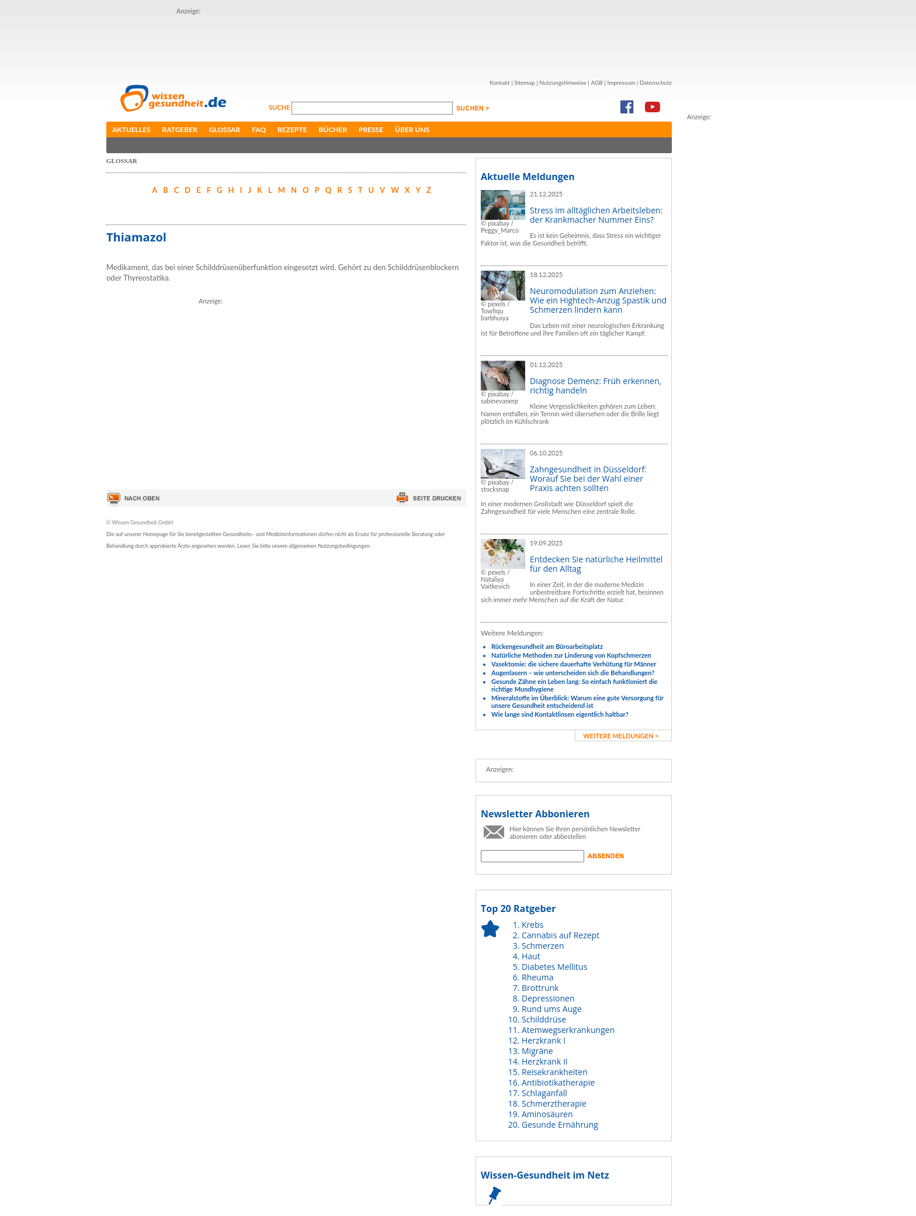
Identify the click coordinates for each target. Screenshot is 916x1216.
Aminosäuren (547, 1114)
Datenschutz (656, 82)
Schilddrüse (544, 1019)
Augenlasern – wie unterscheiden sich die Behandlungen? (572, 672)
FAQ (259, 129)
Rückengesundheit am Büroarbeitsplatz (547, 646)
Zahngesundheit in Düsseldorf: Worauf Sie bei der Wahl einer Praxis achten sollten (588, 478)
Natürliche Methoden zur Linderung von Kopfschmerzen (571, 655)
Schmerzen (543, 945)
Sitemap (524, 82)
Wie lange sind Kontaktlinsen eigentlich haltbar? (560, 714)
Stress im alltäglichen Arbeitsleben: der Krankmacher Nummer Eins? (596, 215)
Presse (371, 129)
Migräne (537, 1050)
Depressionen (548, 998)
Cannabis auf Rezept (560, 935)
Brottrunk (540, 987)
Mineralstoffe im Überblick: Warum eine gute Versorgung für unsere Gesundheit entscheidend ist (577, 701)
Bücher (332, 129)
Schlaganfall (544, 1092)
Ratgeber (179, 129)
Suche (280, 107)
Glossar (224, 129)
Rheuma (537, 977)
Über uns (412, 129)
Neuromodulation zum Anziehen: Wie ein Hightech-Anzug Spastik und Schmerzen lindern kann (598, 300)
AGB (596, 82)
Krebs (532, 924)
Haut (531, 956)
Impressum (621, 82)
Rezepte (292, 129)
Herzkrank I (543, 1040)
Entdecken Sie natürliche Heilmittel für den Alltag (596, 564)
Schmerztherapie (554, 1103)
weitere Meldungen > (620, 736)
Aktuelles (131, 129)
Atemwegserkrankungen (568, 1029)
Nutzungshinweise (563, 82)
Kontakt (500, 82)
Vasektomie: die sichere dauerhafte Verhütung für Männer (573, 664)
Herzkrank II (545, 1061)
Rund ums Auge (552, 1008)
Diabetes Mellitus (554, 966)
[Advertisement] (389, 42)
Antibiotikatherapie (558, 1082)
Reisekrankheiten (555, 1071)
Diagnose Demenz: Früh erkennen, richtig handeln (595, 385)
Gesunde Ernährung (560, 1124)
